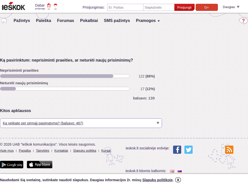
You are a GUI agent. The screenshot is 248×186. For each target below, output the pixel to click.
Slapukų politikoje (157, 180)
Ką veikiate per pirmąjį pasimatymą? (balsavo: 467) (43, 123)
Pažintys (22, 20)
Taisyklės (42, 150)
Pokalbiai (89, 20)
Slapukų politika (84, 150)
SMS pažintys (117, 20)
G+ (206, 7)
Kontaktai (61, 150)
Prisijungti (184, 7)
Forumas (65, 20)
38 (55, 9)
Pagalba (25, 150)
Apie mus (7, 150)
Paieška (43, 20)
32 (49, 9)
